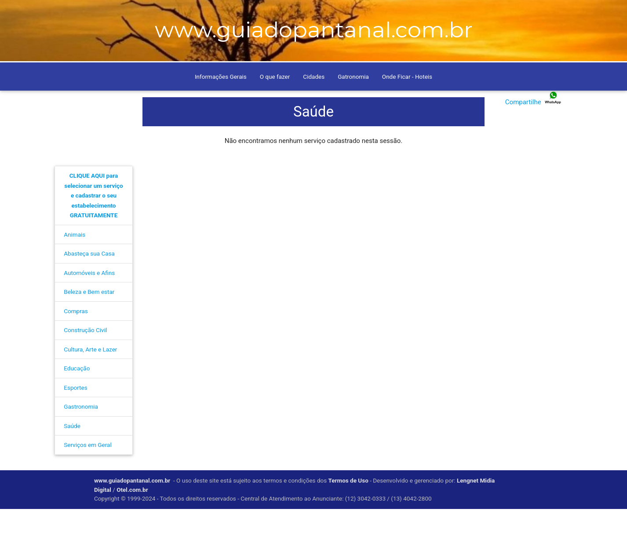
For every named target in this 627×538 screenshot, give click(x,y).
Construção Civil (85, 359)
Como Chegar (148, 12)
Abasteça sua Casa (89, 282)
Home (110, 12)
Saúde (72, 455)
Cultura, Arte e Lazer (90, 378)
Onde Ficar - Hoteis (407, 106)
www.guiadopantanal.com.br (132, 509)
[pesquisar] (464, 11)
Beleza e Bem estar (89, 321)
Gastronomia (81, 435)
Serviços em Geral (87, 474)
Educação (77, 397)
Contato (190, 12)
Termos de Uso (348, 509)
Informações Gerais (221, 106)
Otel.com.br (133, 518)
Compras (76, 340)
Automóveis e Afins (89, 302)
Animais (74, 263)
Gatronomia (353, 106)
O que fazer (275, 106)
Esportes (75, 417)
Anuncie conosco (238, 12)
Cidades (313, 106)
